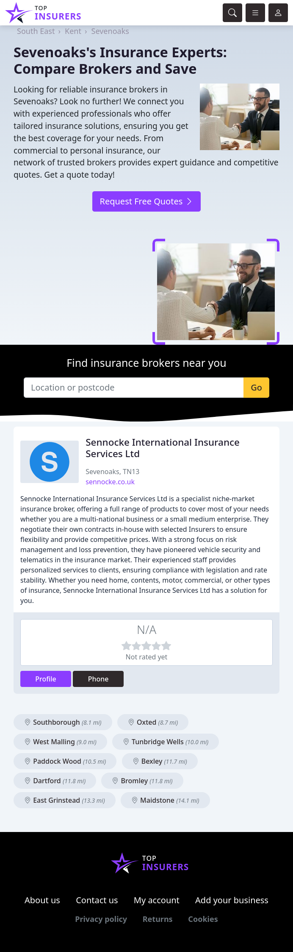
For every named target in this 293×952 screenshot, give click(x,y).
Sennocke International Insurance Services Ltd (163, 448)
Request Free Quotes (146, 201)
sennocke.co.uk (110, 481)
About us (42, 900)
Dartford (55, 780)
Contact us (97, 900)
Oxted (153, 722)
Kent (73, 31)
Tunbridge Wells (165, 741)
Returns (158, 919)
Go (256, 387)
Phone (98, 679)
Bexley (160, 761)
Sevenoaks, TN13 (112, 471)
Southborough (63, 722)
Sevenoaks (110, 31)
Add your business (231, 900)
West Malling (60, 741)
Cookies (203, 919)
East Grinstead (64, 800)
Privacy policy (101, 919)
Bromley (142, 780)
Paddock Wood (65, 761)
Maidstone (165, 800)
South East (36, 31)
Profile (45, 679)
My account (157, 900)
